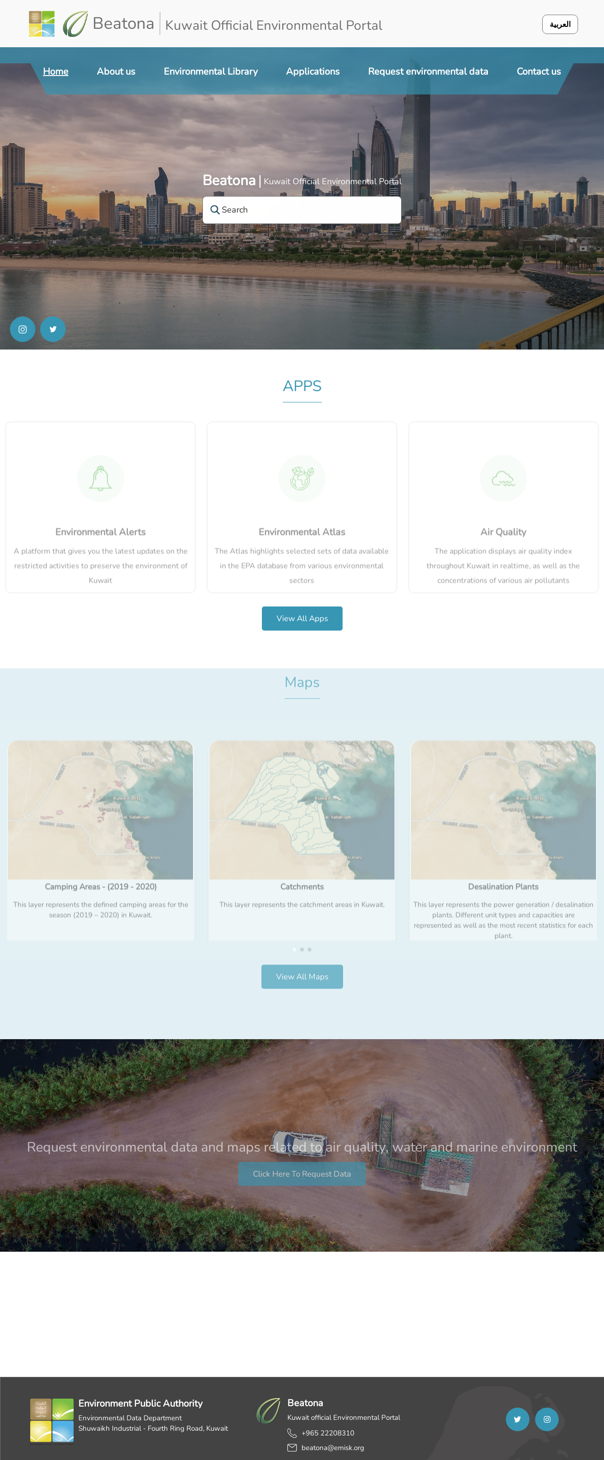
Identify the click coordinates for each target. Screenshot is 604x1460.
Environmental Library (211, 71)
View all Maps (302, 964)
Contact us (539, 71)
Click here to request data (302, 1185)
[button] (294, 937)
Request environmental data (428, 71)
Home (55, 71)
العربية (560, 24)
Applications (313, 71)
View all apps (302, 618)
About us (116, 71)
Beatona (229, 180)
